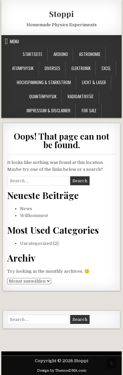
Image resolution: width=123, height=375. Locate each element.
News (26, 208)
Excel (106, 68)
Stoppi (61, 14)
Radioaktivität (81, 96)
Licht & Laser (94, 82)
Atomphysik (22, 68)
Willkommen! (34, 215)
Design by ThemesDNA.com (61, 370)
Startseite (32, 54)
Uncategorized (36, 243)
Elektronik (81, 68)
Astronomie (89, 54)
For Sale (89, 110)
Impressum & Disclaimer (49, 110)
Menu (14, 41)
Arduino (60, 54)
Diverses (52, 68)
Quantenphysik (42, 96)
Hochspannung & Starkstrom (44, 82)
